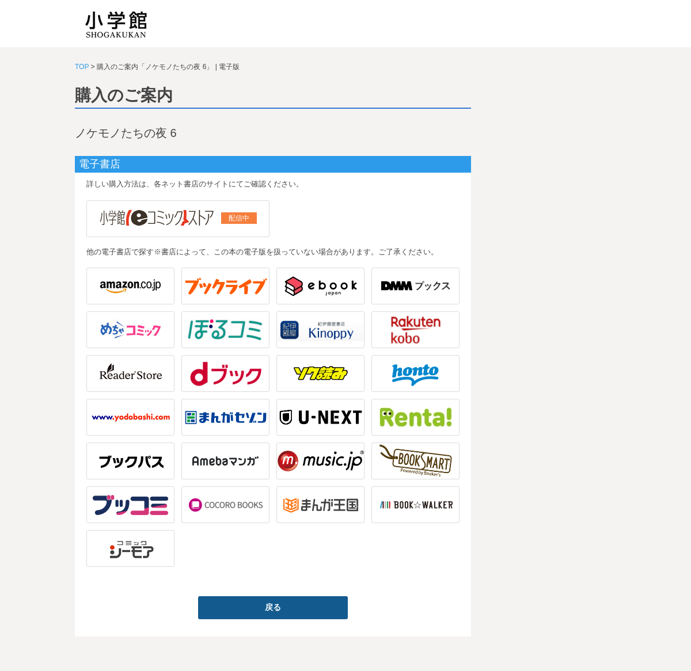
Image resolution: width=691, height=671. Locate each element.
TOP (82, 67)
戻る (273, 607)
